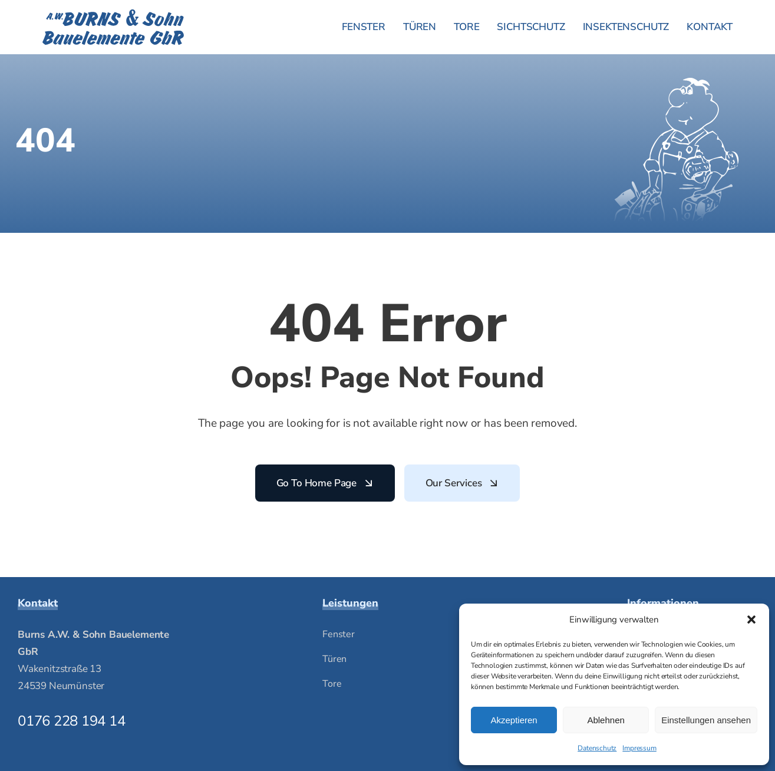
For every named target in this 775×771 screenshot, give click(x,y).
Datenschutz (597, 748)
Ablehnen (605, 720)
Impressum (639, 748)
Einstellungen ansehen (706, 720)
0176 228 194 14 (71, 720)
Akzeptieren (513, 720)
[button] (751, 619)
